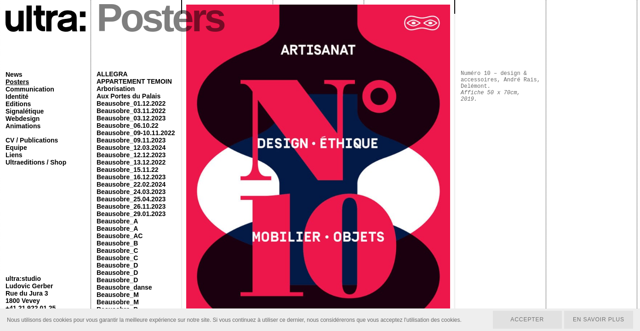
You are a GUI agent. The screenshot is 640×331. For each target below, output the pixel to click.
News (14, 74)
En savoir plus (598, 319)
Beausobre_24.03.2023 (131, 191)
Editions (18, 104)
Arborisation (116, 88)
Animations (23, 126)
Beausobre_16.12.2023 (131, 177)
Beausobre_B (117, 243)
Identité (17, 96)
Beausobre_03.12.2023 (131, 118)
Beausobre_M (118, 294)
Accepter (526, 319)
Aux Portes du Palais (128, 96)
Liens (14, 155)
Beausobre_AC (120, 236)
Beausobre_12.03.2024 (131, 147)
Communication (30, 89)
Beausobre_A (117, 221)
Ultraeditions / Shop (36, 162)
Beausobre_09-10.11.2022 (136, 133)
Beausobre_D (117, 265)
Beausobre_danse (124, 287)
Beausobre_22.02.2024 (131, 184)
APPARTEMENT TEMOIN (134, 81)
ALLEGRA (112, 74)
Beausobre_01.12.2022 (131, 103)
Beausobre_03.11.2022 (131, 110)
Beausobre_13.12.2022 (131, 162)
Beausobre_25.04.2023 (131, 199)
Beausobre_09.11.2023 (131, 140)
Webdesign (23, 118)
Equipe (16, 147)
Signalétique (25, 111)
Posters (17, 82)
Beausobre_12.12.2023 (131, 155)
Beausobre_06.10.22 (128, 125)
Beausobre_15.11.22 (128, 169)
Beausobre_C (117, 250)
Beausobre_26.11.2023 (131, 206)
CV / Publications (32, 140)
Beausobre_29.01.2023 (131, 213)
